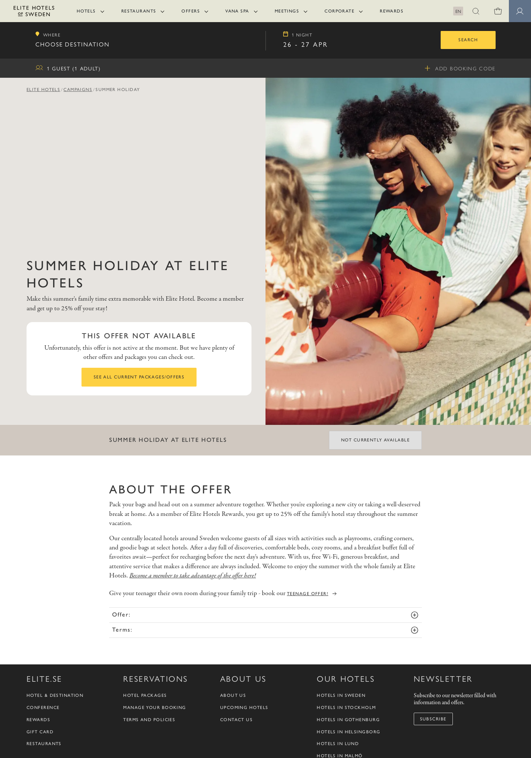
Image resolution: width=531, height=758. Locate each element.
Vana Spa (237, 11)
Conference (43, 707)
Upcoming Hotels (244, 707)
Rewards (391, 11)
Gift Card (40, 731)
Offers (190, 11)
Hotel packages (145, 695)
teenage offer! (307, 593)
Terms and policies (149, 719)
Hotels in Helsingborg (348, 731)
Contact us (236, 719)
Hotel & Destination (55, 695)
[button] (476, 11)
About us (233, 695)
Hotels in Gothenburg (348, 719)
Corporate (339, 11)
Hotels (86, 11)
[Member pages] (520, 11)
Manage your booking (154, 707)
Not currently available (375, 440)
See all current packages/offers (139, 377)
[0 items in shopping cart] (498, 11)
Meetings (287, 11)
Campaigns (77, 89)
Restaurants (138, 11)
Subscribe (433, 719)
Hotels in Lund (338, 743)
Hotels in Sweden (341, 695)
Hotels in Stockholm (346, 707)
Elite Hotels (43, 89)
